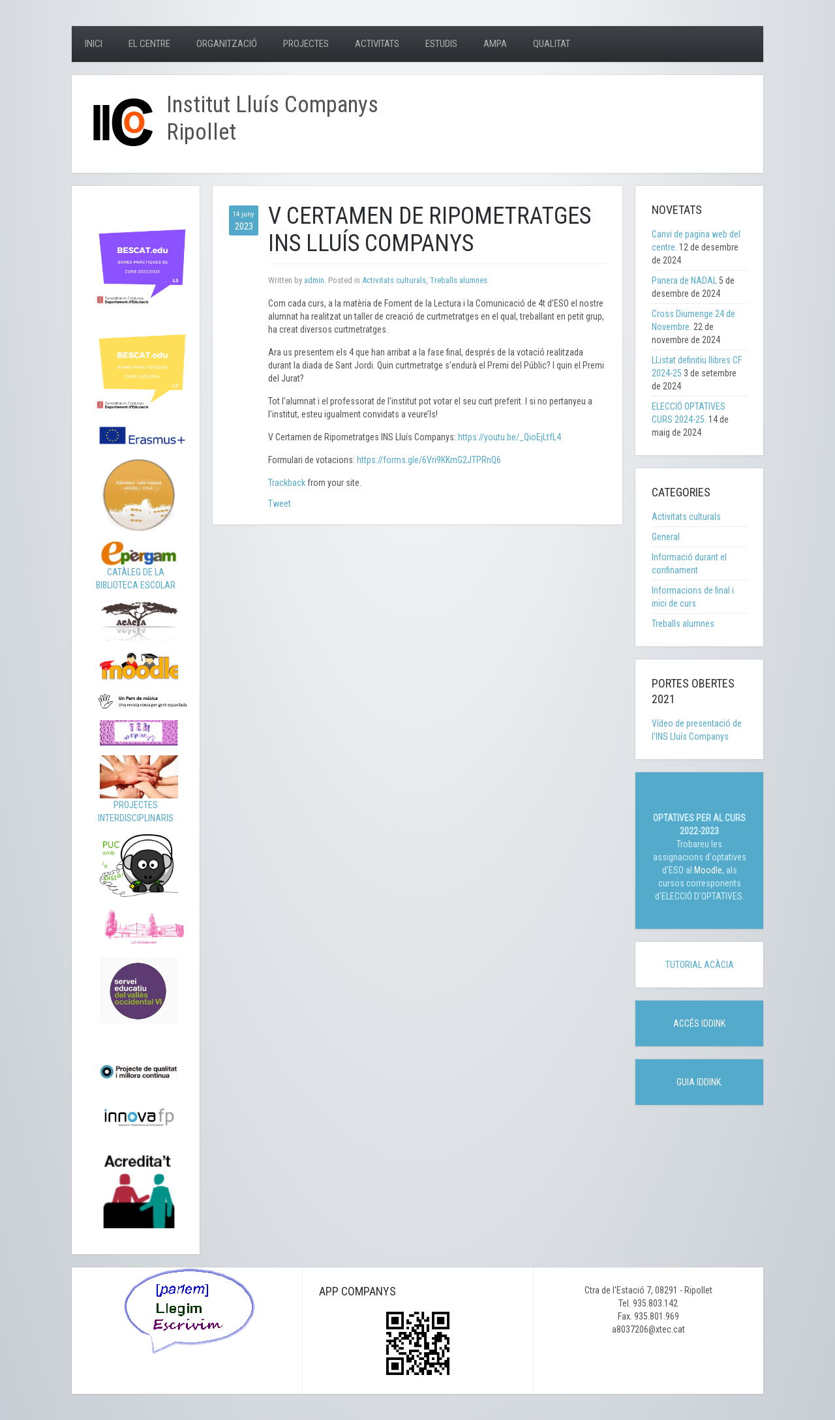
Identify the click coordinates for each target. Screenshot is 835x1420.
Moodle (708, 870)
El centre (149, 44)
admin (314, 280)
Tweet (279, 503)
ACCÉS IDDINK (699, 1023)
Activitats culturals (394, 280)
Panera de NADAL (684, 280)
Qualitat (551, 44)
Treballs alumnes (458, 280)
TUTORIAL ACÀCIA (699, 964)
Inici (93, 44)
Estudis (441, 44)
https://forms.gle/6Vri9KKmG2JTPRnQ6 (429, 460)
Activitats (377, 44)
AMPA (495, 44)
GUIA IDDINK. (699, 1082)
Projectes (306, 44)
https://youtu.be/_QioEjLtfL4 (508, 437)
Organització (226, 44)
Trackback (286, 482)
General (666, 537)
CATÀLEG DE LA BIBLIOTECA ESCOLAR (137, 568)
